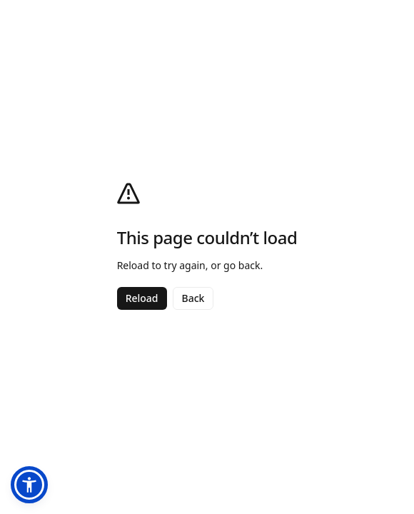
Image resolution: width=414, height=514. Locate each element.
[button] (29, 485)
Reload (142, 298)
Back (193, 298)
